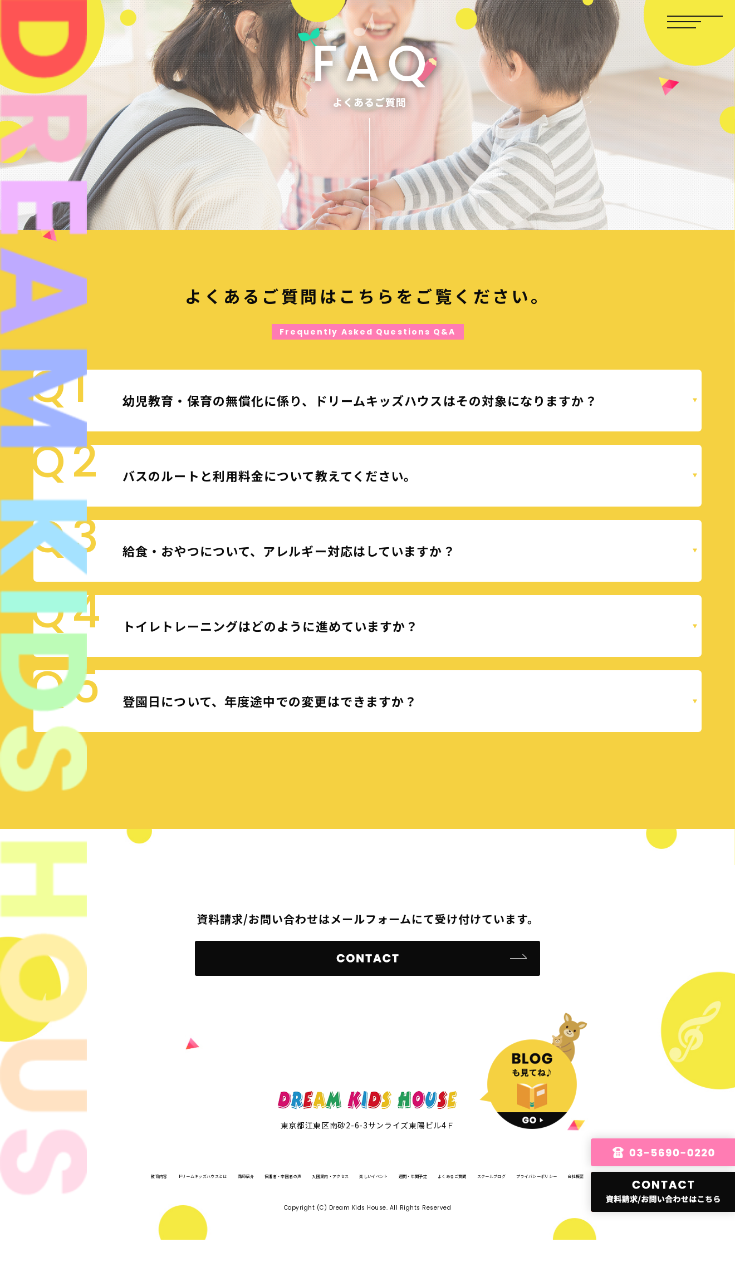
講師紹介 (293, 1175)
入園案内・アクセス (438, 1175)
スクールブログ (333, 1202)
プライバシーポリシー (412, 1202)
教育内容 (144, 1175)
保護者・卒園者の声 (357, 1175)
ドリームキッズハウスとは (219, 1175)
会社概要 (479, 1202)
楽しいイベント (512, 1175)
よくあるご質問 (266, 1202)
